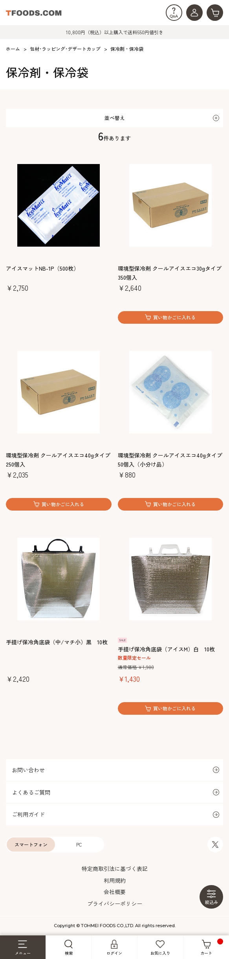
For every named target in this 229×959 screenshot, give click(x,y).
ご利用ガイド (28, 814)
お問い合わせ (28, 770)
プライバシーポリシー (114, 903)
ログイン (114, 948)
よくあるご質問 (31, 792)
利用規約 (115, 880)
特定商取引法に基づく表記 (115, 868)
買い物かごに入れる (174, 317)
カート (211, 947)
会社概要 (115, 892)
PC (79, 844)
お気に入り (160, 948)
